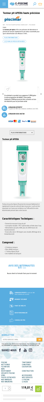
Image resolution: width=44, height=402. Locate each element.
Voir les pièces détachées (14, 41)
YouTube (25, 350)
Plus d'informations (11, 37)
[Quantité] (5, 388)
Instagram (30, 350)
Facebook (20, 350)
